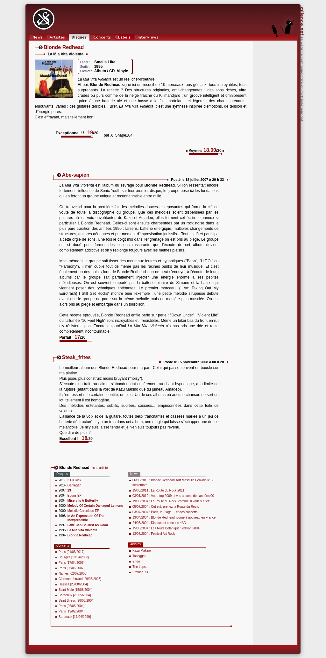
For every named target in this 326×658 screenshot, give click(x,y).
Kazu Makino (141, 550)
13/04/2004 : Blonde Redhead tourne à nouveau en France (174, 517)
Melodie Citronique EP (83, 511)
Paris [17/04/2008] (71, 562)
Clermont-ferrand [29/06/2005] (80, 579)
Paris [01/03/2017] (71, 552)
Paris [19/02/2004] (71, 611)
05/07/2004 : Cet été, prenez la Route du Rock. (165, 506)
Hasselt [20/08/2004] (73, 584)
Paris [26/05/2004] (71, 606)
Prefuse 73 (140, 572)
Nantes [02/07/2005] (73, 573)
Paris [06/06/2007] (71, 568)
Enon (136, 561)
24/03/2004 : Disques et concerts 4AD (159, 523)
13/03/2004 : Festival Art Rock (153, 533)
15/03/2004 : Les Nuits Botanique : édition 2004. (166, 528)
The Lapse (139, 567)
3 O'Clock (74, 480)
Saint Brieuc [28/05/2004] (76, 600)
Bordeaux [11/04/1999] (75, 617)
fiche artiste (99, 468)
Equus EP (74, 495)
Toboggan (139, 556)
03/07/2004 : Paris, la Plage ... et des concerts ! (165, 512)
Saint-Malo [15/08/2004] (75, 589)
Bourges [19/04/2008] (74, 557)
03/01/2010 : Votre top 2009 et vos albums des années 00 (173, 496)
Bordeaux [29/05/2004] (75, 595)
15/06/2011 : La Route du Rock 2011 (158, 490)
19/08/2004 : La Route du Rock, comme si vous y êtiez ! (171, 501)
